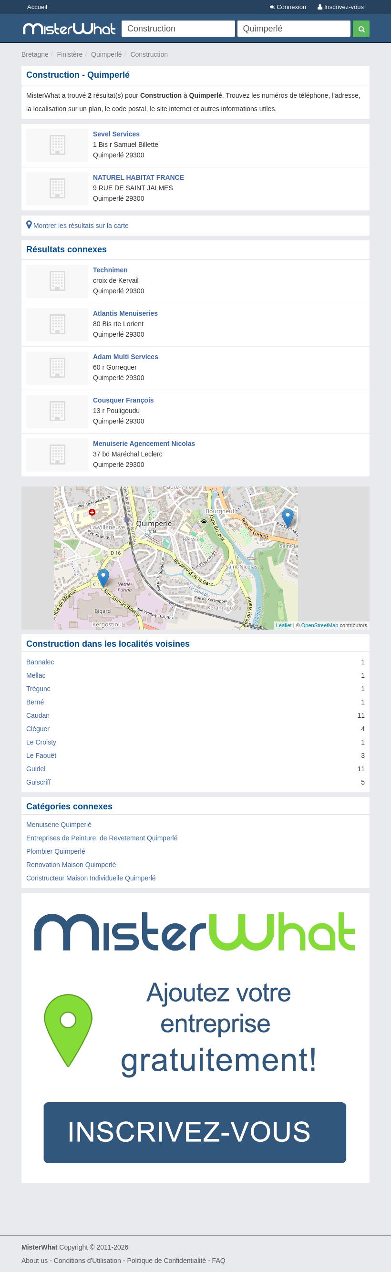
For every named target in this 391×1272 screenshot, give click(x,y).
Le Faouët (41, 755)
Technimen (110, 270)
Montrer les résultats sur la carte (77, 225)
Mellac (35, 675)
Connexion (288, 6)
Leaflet (284, 625)
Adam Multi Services (125, 357)
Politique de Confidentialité (166, 1260)
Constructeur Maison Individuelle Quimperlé (91, 878)
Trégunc (38, 689)
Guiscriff (38, 782)
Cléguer (38, 729)
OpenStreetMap (320, 625)
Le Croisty (41, 742)
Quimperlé (106, 54)
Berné (35, 702)
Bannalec (40, 662)
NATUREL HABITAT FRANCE (138, 177)
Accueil (37, 6)
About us (34, 1260)
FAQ (219, 1260)
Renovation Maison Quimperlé (71, 865)
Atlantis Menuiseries (125, 313)
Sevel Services (116, 134)
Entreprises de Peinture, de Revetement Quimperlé (102, 838)
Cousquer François (123, 400)
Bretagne (35, 54)
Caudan (38, 715)
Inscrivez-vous (341, 6)
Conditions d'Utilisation (87, 1260)
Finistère (70, 54)
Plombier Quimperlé (55, 851)
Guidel (35, 769)
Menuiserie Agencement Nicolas (144, 443)
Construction (149, 54)
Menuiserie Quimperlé (59, 824)
